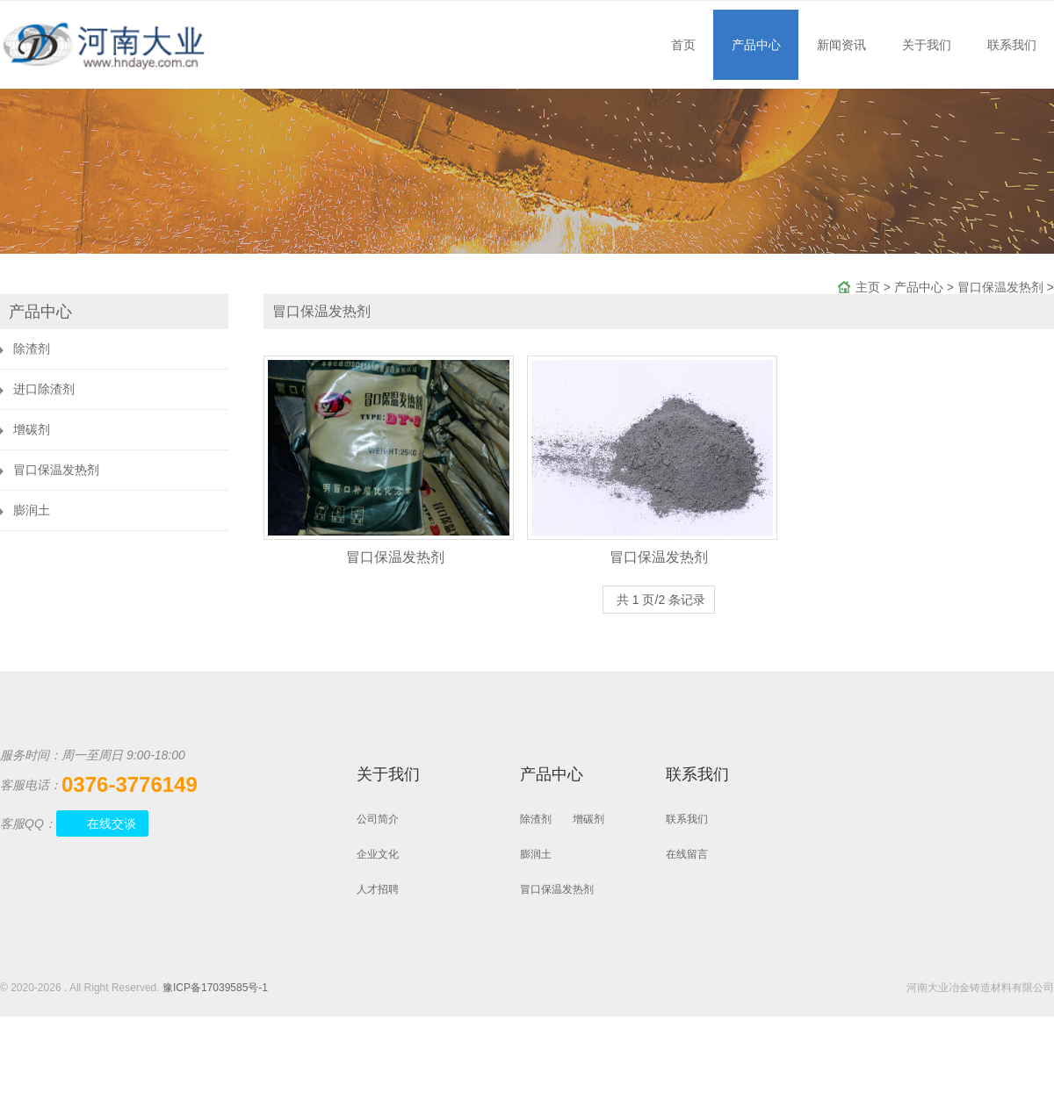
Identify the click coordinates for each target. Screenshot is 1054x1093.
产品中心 (756, 45)
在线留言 (687, 854)
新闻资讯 (841, 45)
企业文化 (378, 854)
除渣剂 (31, 349)
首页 (683, 45)
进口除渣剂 (44, 389)
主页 (867, 287)
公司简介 (378, 819)
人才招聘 (378, 889)
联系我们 (1011, 45)
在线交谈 (111, 823)
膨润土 (31, 510)
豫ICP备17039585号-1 (215, 988)
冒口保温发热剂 (1000, 287)
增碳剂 (31, 429)
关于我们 (926, 45)
